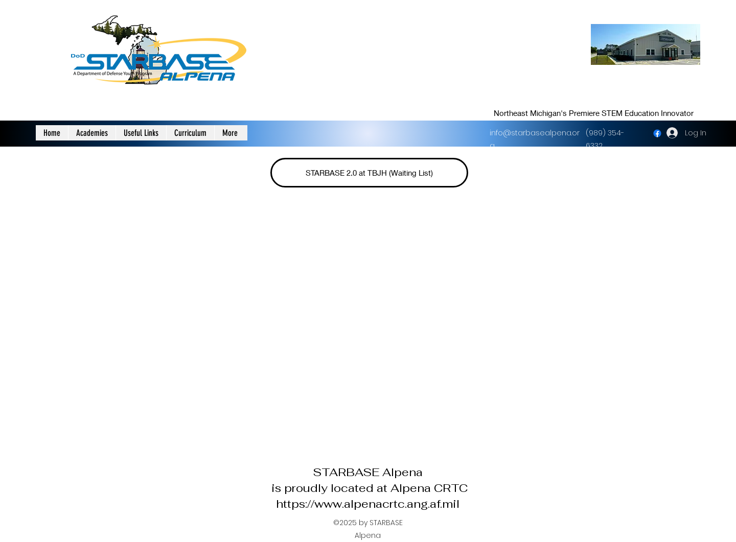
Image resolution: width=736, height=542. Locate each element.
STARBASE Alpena (368, 472)
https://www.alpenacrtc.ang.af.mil (367, 504)
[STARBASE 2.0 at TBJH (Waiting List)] (369, 172)
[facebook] (657, 133)
